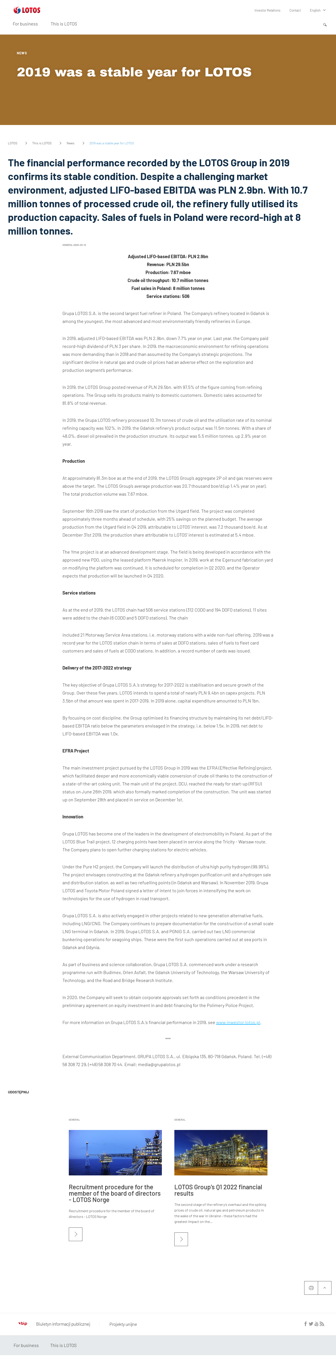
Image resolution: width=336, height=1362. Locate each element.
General (74, 1119)
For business (25, 23)
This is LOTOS (64, 23)
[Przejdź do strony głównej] (27, 12)
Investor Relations (268, 10)
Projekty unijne (122, 1324)
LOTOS (12, 143)
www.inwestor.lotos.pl (238, 1022)
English (315, 10)
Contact (295, 10)
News (70, 143)
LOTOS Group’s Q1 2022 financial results (218, 1190)
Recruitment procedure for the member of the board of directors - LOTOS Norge (115, 1193)
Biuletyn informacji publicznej (54, 1324)
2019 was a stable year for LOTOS (134, 72)
